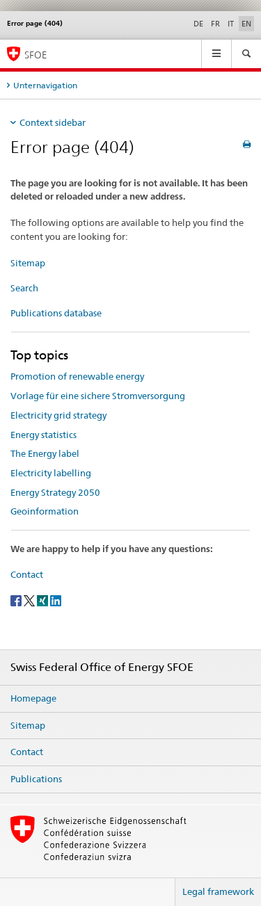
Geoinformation (44, 511)
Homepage (33, 698)
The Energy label (44, 453)
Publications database (56, 312)
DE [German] (198, 24)
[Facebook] (17, 599)
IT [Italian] (231, 24)
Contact (26, 574)
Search (24, 287)
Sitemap (27, 262)
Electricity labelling (50, 472)
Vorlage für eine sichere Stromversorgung (97, 395)
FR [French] (215, 24)
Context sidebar (52, 122)
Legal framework (218, 891)
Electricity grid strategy (58, 415)
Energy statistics (43, 434)
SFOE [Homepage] (35, 54)
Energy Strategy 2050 (55, 492)
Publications (36, 778)
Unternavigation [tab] (45, 85)
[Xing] (43, 599)
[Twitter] (30, 599)
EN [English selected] (246, 24)
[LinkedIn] (55, 599)
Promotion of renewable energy (77, 376)
